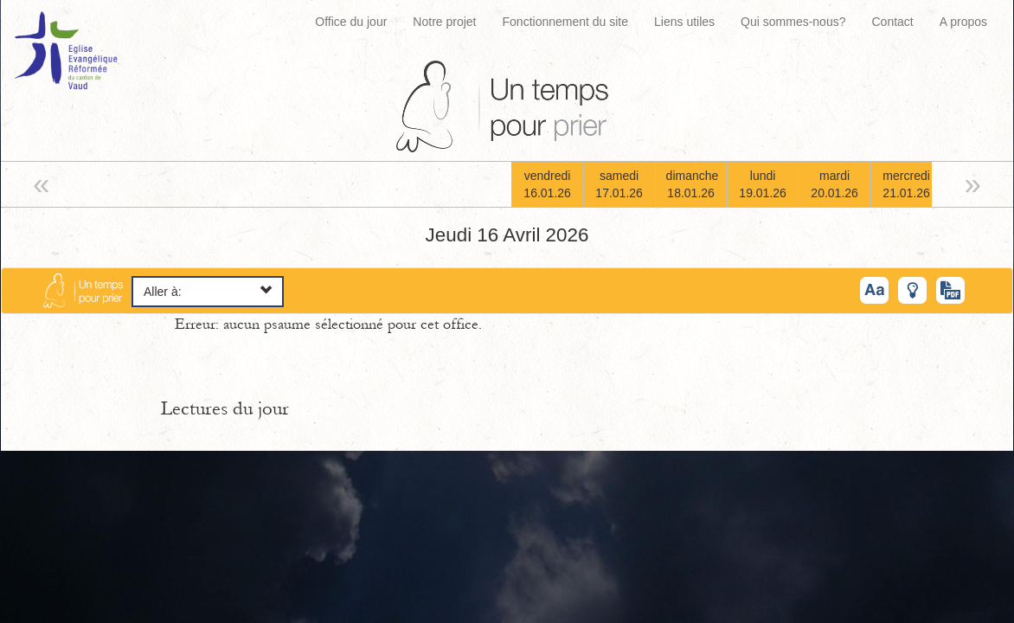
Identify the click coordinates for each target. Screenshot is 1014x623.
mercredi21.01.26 (906, 184)
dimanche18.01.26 (692, 184)
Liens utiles (684, 22)
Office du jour (351, 22)
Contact (892, 22)
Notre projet (444, 22)
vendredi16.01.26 (547, 184)
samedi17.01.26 (619, 184)
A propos (963, 22)
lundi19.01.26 (762, 184)
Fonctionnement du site (566, 22)
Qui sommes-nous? (793, 22)
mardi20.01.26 (834, 184)
